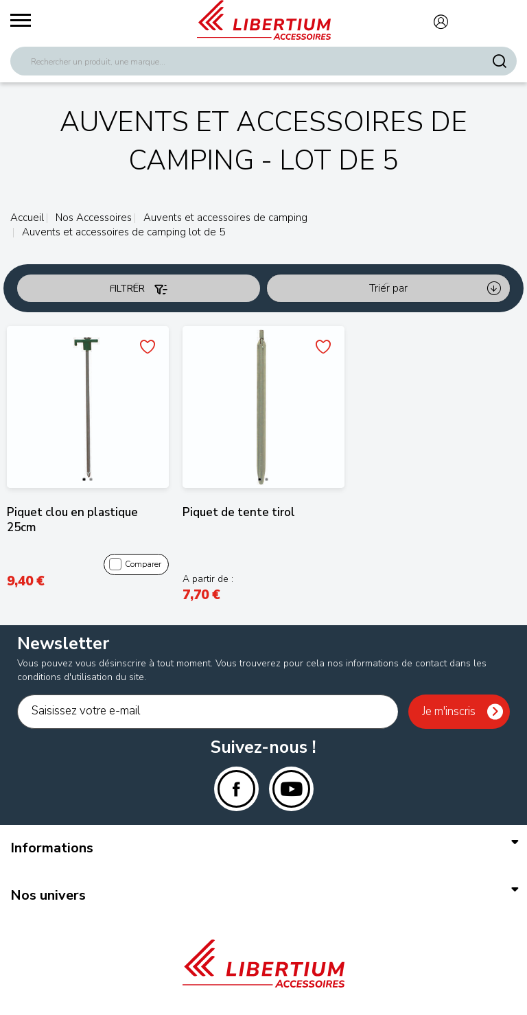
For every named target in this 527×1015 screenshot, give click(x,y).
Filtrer (138, 288)
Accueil (27, 217)
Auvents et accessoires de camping (224, 217)
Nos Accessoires (92, 217)
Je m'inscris (449, 711)
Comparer (135, 564)
